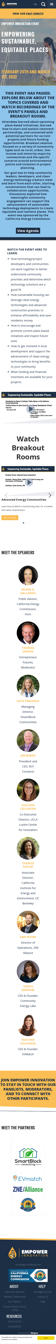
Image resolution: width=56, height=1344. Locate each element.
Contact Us (42, 1296)
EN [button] (35, 4)
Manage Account (42, 1291)
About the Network (14, 1291)
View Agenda (28, 230)
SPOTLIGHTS (15, 1321)
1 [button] (23, 522)
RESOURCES (14, 1326)
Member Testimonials (15, 1296)
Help (42, 1301)
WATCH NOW (10, 517)
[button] (50, 495)
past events (34, 13)
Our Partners (14, 1301)
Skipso (34, 1333)
